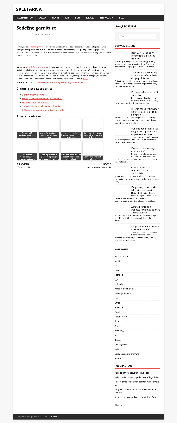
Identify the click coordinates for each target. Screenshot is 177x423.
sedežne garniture (36, 47)
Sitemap (118, 405)
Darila (117, 261)
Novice (55, 17)
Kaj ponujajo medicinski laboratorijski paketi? (143, 189)
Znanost (118, 358)
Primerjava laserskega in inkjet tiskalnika (42, 98)
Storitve (118, 326)
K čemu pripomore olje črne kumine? (143, 150)
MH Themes (54, 417)
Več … (85, 78)
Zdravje (90, 17)
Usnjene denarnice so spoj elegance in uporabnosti (145, 130)
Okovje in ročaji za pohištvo (35, 102)
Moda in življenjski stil (124, 288)
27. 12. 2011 (25, 34)
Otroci (117, 302)
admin (36, 34)
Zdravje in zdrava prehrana (127, 354)
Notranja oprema (123, 293)
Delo (121, 17)
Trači (117, 335)
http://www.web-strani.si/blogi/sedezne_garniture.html (58, 82)
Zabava (42, 17)
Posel (117, 312)
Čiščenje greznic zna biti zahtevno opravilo (43, 110)
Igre (67, 17)
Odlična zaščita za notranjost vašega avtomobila (140, 170)
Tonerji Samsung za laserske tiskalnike (41, 106)
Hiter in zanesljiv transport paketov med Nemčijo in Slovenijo (145, 111)
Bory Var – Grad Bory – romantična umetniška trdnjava (143, 55)
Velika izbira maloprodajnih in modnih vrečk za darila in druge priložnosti (145, 75)
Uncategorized (121, 344)
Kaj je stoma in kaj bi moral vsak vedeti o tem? (145, 228)
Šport (117, 321)
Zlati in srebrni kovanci (33, 94)
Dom (77, 17)
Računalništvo (24, 17)
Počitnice (119, 307)
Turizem (118, 340)
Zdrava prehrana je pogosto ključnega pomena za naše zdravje (145, 209)
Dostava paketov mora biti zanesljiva (145, 94)
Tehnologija (106, 17)
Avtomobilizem (121, 256)
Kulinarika (119, 284)
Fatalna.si (119, 274)
